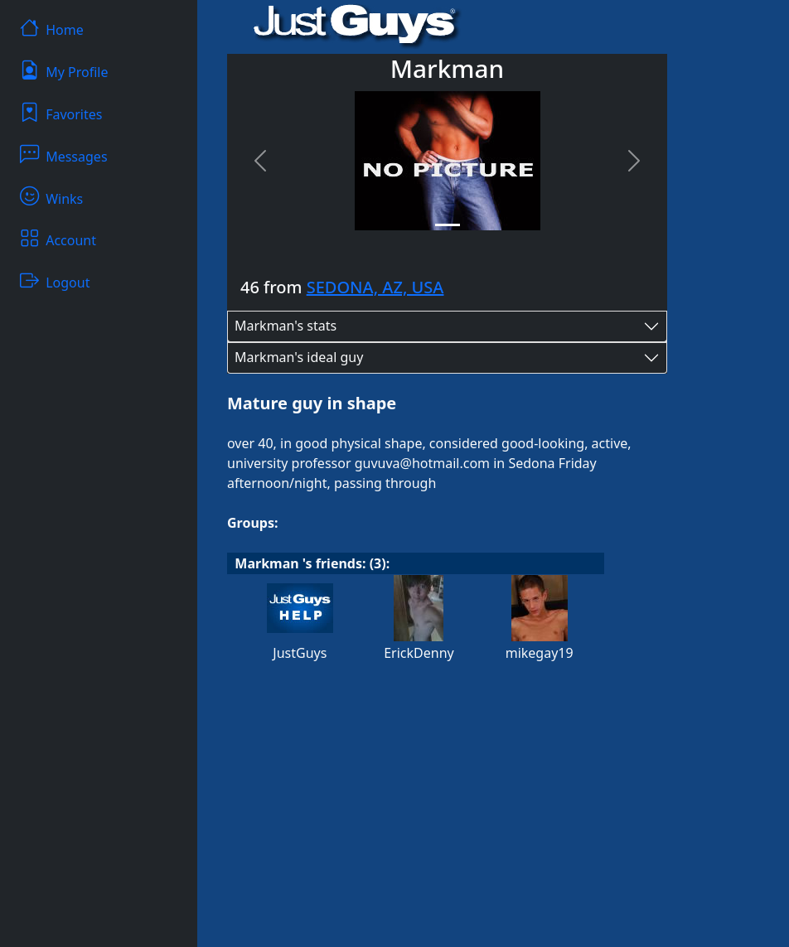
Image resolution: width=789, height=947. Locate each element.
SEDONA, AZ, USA (375, 287)
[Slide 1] (447, 224)
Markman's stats (285, 325)
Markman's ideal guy (299, 357)
